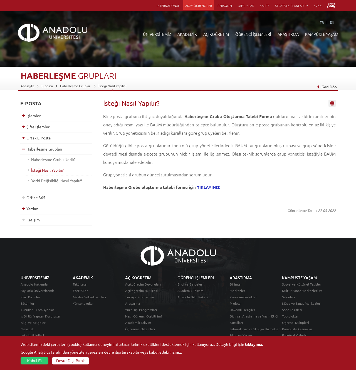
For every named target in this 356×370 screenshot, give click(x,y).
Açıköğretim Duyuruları (143, 284)
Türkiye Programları (140, 297)
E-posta (47, 86)
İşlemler (33, 115)
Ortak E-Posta (38, 137)
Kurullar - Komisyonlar (37, 310)
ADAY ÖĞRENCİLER (198, 5)
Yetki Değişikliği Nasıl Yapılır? (56, 180)
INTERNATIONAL (168, 5)
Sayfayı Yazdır (332, 103)
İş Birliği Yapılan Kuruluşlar (41, 316)
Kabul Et (34, 361)
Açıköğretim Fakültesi (141, 290)
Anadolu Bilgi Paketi (192, 297)
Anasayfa (27, 86)
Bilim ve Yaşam (241, 335)
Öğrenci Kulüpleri (295, 322)
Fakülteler (80, 284)
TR (322, 22)
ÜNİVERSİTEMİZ (157, 34)
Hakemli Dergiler (242, 310)
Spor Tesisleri (292, 310)
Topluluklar (290, 316)
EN (332, 22)
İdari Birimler (30, 297)
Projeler (236, 303)
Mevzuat (27, 329)
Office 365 (35, 197)
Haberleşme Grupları (75, 86)
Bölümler (27, 303)
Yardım (32, 208)
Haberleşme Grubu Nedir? (53, 159)
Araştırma (132, 303)
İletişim (33, 219)
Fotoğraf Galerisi (294, 335)
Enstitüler (80, 290)
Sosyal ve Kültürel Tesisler (301, 284)
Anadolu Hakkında (34, 284)
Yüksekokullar (83, 303)
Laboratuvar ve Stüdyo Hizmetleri (255, 329)
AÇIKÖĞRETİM (216, 34)
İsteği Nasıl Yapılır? (112, 86)
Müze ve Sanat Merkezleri (301, 303)
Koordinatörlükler (243, 297)
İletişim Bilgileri (32, 335)
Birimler (236, 284)
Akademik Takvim (138, 322)
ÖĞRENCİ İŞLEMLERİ (253, 34)
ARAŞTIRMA (288, 34)
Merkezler (237, 290)
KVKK (318, 5)
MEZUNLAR (246, 5)
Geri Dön (327, 86)
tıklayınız (253, 344)
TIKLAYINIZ (208, 187)
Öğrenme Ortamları (140, 329)
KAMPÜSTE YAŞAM (321, 34)
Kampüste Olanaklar (297, 329)
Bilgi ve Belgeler (33, 322)
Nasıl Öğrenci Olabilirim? (143, 316)
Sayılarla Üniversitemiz (38, 290)
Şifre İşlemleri (38, 126)
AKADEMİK (187, 34)
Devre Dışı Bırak (70, 361)
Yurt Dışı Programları (141, 310)
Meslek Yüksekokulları (89, 297)
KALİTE (265, 5)
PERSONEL (225, 5)
